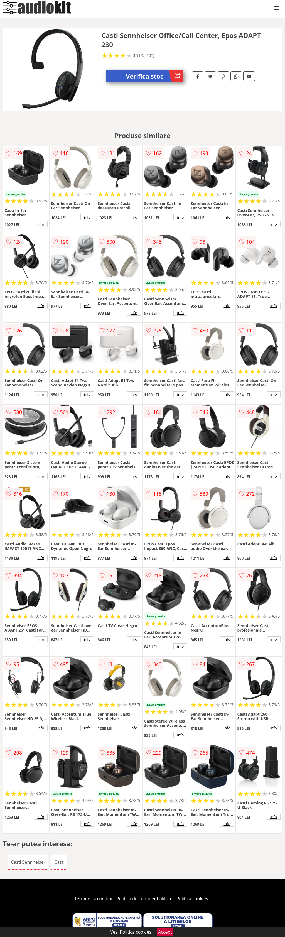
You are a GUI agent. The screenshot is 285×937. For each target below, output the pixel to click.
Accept (165, 932)
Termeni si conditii (93, 899)
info (40, 224)
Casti (59, 862)
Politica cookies (192, 899)
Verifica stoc (154, 76)
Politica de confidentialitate (144, 899)
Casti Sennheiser (28, 862)
